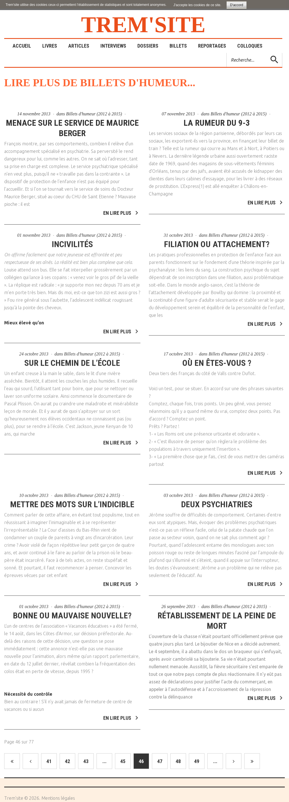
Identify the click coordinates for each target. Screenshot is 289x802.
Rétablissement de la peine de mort (217, 618)
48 (178, 761)
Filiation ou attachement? (216, 241)
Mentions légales (58, 798)
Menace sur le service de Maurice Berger (72, 128)
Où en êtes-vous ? (216, 360)
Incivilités (72, 241)
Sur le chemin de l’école (72, 360)
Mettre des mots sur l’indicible (72, 502)
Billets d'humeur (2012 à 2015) (94, 113)
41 (48, 761)
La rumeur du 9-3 (217, 123)
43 (85, 761)
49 (196, 761)
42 (67, 761)
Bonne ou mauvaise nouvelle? (72, 613)
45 (122, 761)
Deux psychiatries (216, 502)
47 (159, 761)
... (104, 761)
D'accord (236, 5)
